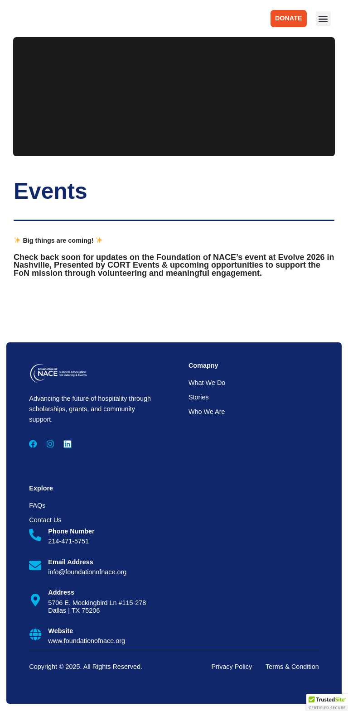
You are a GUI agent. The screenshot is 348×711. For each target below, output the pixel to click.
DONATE (288, 18)
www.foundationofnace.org (85, 641)
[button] (323, 18)
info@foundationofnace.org (86, 572)
